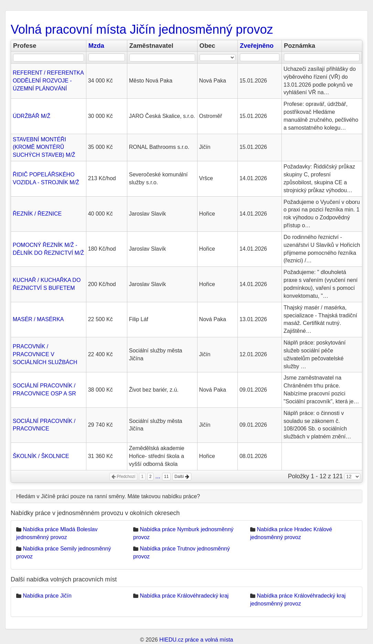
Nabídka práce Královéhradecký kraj (184, 596)
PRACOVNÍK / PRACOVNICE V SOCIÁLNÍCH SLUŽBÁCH (45, 354)
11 (166, 476)
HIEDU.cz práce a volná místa (196, 640)
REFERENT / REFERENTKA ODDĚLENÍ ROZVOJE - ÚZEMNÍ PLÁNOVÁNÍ (48, 80)
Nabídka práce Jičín (47, 596)
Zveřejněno (257, 45)
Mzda (96, 45)
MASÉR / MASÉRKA (38, 319)
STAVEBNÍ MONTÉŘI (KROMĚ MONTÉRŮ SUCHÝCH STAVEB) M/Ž (44, 147)
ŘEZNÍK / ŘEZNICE (37, 214)
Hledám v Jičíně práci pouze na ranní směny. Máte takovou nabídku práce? (108, 496)
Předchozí (123, 476)
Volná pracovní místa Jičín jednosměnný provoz (142, 29)
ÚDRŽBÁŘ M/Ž (31, 116)
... (157, 476)
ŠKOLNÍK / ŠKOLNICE (41, 456)
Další (181, 476)
